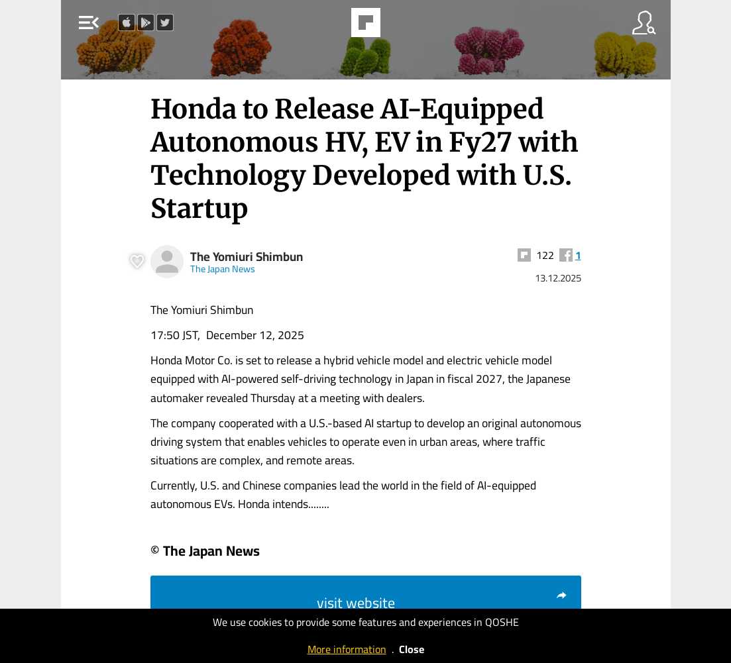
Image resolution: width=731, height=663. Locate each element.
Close (411, 649)
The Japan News (222, 269)
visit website (442, 603)
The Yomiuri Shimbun (246, 256)
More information (347, 649)
